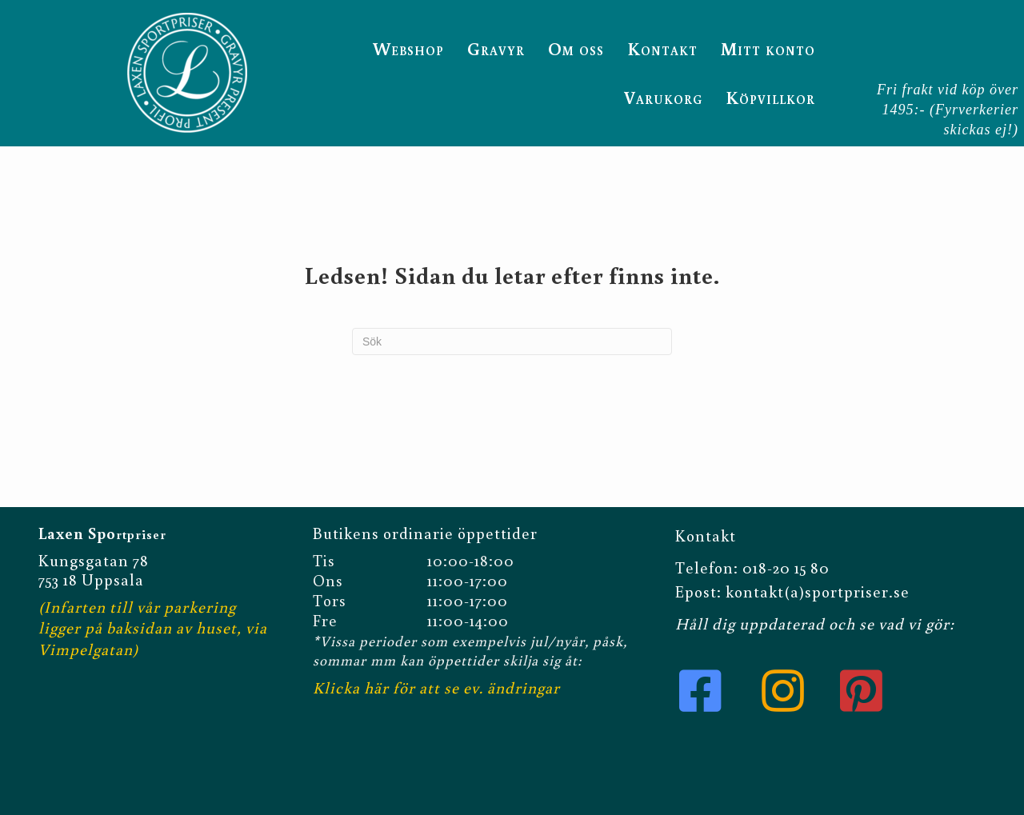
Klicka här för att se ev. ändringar (436, 687)
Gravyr (496, 48)
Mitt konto (768, 48)
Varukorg (663, 97)
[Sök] (512, 341)
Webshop (408, 48)
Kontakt (662, 48)
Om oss (576, 48)
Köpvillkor (770, 97)
